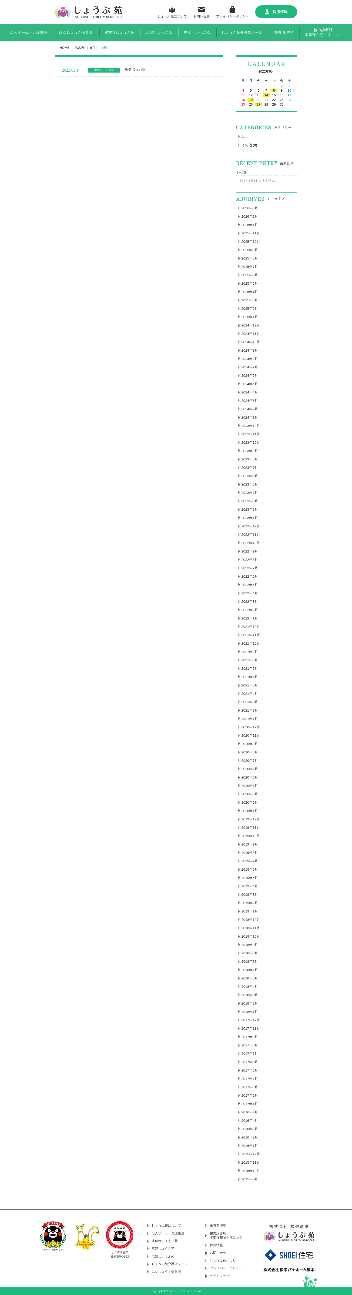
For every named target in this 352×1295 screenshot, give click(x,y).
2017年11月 (250, 1028)
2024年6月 (249, 375)
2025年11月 (250, 233)
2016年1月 (249, 1146)
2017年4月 (249, 1079)
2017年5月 (249, 1070)
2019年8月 (249, 853)
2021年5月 (249, 685)
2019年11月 (250, 827)
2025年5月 (249, 283)
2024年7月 (249, 367)
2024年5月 (249, 384)
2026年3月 (249, 208)
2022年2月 (249, 610)
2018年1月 (249, 1012)
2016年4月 (249, 1120)
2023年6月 (249, 476)
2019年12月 (250, 819)
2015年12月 (250, 1154)
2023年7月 (249, 467)
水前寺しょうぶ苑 (119, 32)
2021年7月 (249, 668)
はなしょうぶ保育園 (76, 32)
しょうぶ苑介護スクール (241, 32)
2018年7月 (249, 961)
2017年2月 (249, 1095)
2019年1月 (249, 911)
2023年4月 (249, 493)
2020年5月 (249, 777)
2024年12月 (250, 325)
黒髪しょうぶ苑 (197, 32)
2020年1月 (249, 811)
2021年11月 (250, 635)
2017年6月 (249, 1062)
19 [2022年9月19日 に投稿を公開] (251, 100)
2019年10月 (250, 836)
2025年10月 (250, 241)
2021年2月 (249, 710)
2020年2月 (249, 802)
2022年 (79, 48)
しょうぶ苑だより (223, 1260)
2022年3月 (249, 601)
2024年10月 (250, 342)
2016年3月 (249, 1129)
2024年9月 (249, 350)
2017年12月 (250, 1020)
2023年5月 (249, 484)
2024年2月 (249, 409)
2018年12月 (250, 920)
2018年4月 (249, 987)
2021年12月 (250, 627)
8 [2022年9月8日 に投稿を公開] (274, 90)
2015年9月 (249, 1179)
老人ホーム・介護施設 (28, 32)
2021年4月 (249, 694)
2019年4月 (249, 886)
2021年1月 (249, 719)
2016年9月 (249, 1112)
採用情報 (276, 11)
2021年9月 (249, 652)
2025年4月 (249, 292)
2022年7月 (249, 568)
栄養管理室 (283, 32)
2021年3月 (249, 702)
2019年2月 (249, 903)
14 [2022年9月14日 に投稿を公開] (266, 95)
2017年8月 (249, 1045)
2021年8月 (249, 660)
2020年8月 (249, 752)
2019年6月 (249, 869)
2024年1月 (249, 417)
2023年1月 (249, 518)
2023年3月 (249, 501)
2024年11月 (250, 334)
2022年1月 (249, 618)
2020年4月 (249, 786)
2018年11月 (250, 928)
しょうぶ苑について (172, 11)
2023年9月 (249, 451)
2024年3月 (249, 401)
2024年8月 (249, 359)
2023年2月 (249, 509)
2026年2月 (249, 216)
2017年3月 (249, 1087)
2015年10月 (250, 1171)
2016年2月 (249, 1137)
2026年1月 (249, 225)
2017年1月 (249, 1104)
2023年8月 (249, 459)
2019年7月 (249, 861)
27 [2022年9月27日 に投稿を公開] (259, 104)
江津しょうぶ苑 (159, 32)
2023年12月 (250, 426)
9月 (92, 48)
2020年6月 (249, 769)
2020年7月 (249, 760)
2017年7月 (249, 1053)
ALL (244, 137)
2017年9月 (249, 1037)
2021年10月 (250, 643)
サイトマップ (219, 1276)
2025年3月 (249, 300)
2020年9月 (249, 744)
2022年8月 (249, 560)
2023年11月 (250, 434)
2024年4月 (249, 392)
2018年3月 (249, 995)
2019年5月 (249, 878)
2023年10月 (250, 442)
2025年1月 (249, 317)
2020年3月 (249, 794)
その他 (246, 145)
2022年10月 (250, 543)
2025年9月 (249, 250)
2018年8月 (249, 953)
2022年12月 (250, 526)
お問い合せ (201, 11)
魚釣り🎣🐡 (135, 70)
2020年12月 (250, 727)
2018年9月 (249, 945)
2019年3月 (249, 894)
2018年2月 (249, 1003)
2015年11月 (250, 1162)
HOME (65, 48)
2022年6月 (249, 576)
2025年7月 (249, 267)
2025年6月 (249, 275)
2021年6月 (249, 677)
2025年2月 (249, 308)
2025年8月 (249, 258)
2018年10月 (250, 936)
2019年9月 (249, 844)
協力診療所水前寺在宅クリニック (323, 32)
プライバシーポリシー (232, 11)
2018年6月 (249, 970)
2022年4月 (249, 593)
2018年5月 (249, 978)
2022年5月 (249, 585)
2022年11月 (250, 534)
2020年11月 (250, 735)
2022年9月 (249, 551)
